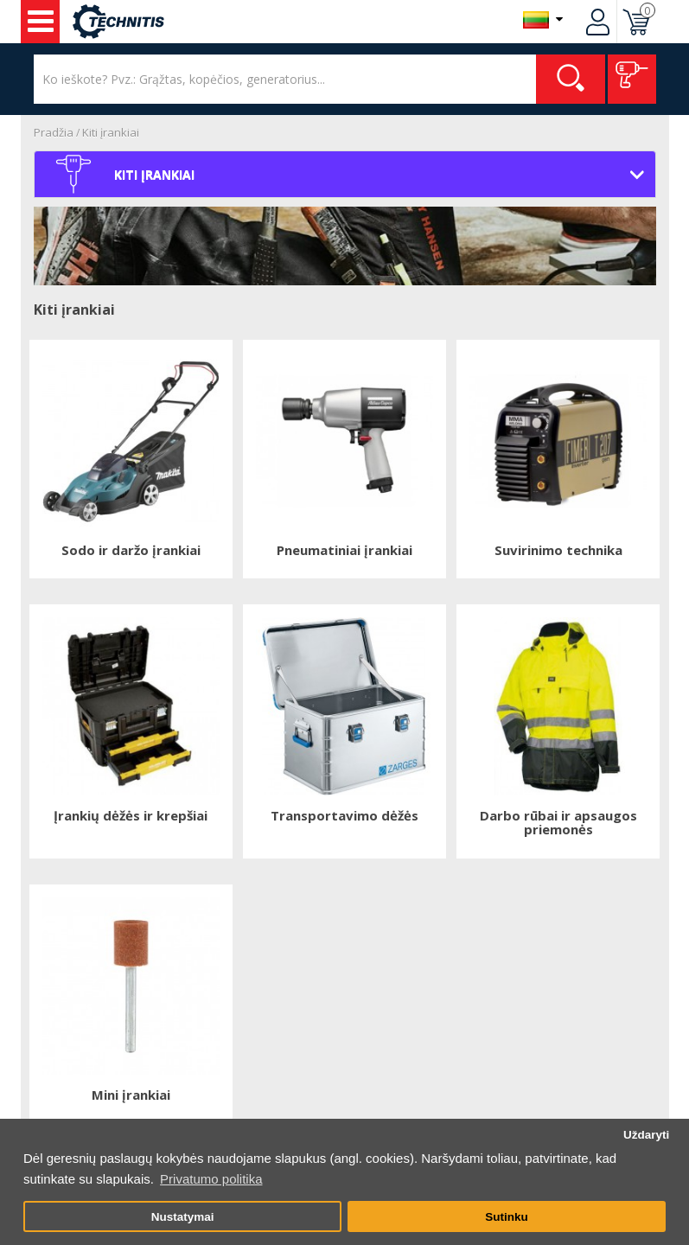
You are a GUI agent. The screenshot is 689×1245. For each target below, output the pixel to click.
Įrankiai (41, 21)
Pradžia (53, 132)
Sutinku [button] (506, 1216)
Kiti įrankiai (110, 132)
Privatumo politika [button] (211, 1179)
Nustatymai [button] (182, 1216)
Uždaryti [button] (646, 1134)
